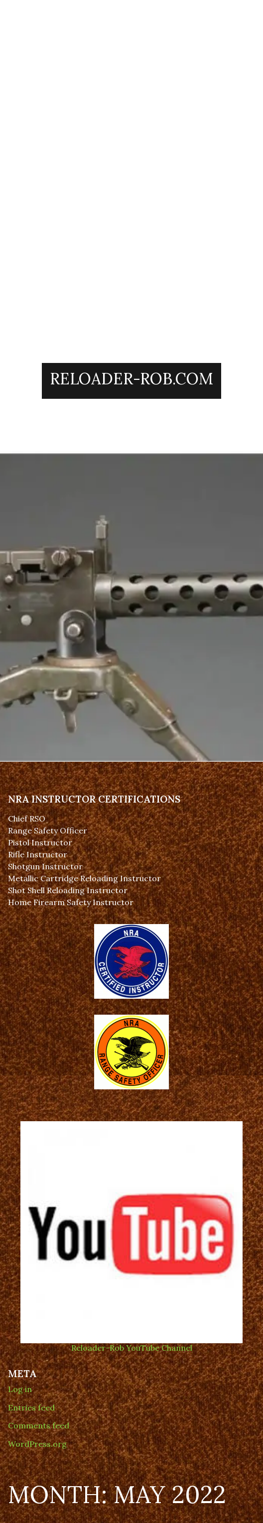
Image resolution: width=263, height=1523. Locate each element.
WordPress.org (37, 1444)
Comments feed (38, 1425)
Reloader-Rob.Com (131, 378)
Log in (20, 1389)
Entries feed (31, 1407)
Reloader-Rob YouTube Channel (131, 1343)
